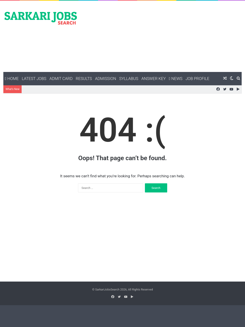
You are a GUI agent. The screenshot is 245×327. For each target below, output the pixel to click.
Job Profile (197, 78)
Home (12, 78)
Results (84, 78)
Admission (105, 78)
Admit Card (61, 78)
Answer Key (153, 78)
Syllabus (128, 78)
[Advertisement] (163, 36)
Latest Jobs (34, 78)
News (175, 78)
